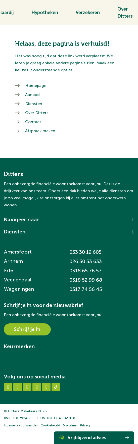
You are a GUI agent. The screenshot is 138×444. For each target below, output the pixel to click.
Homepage (35, 85)
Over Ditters (36, 112)
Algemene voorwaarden (21, 425)
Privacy (85, 425)
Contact (33, 121)
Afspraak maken (40, 130)
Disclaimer (70, 425)
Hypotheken (44, 14)
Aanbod (32, 94)
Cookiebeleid (50, 425)
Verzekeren (88, 14)
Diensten (33, 103)
